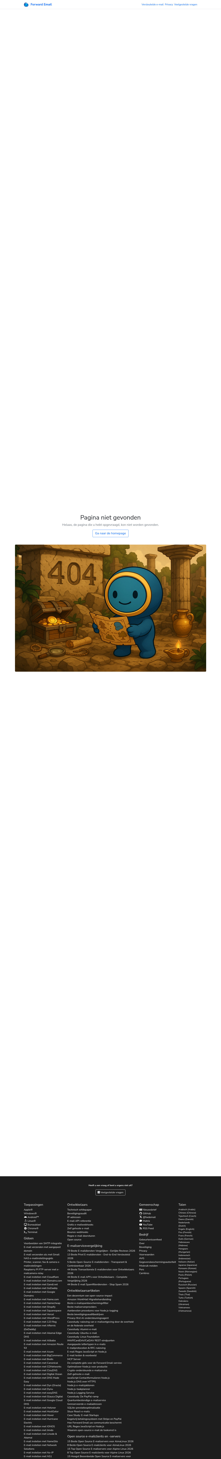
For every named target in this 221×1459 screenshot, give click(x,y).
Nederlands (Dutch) (184, 1224)
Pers (141, 1269)
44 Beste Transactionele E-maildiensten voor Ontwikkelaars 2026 (100, 1271)
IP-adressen (74, 1217)
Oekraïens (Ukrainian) (184, 1303)
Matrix (144, 1221)
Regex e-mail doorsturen (81, 1236)
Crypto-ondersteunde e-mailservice (87, 1370)
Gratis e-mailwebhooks (80, 1224)
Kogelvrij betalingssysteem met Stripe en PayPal (94, 1419)
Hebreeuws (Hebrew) (184, 1244)
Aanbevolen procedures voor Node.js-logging (92, 1310)
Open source (74, 1239)
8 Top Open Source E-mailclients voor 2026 (99, 1452)
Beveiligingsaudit (77, 1213)
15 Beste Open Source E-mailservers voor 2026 (100, 1441)
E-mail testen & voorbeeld (82, 1355)
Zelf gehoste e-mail (78, 1228)
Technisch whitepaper (79, 1209)
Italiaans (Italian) (187, 1261)
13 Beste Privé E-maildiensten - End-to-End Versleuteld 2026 (98, 1256)
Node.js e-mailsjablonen (80, 1385)
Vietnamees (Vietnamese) (185, 1309)
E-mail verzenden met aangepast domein (42, 1249)
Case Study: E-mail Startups (83, 1415)
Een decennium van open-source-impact (89, 1295)
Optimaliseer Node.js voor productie (87, 1366)
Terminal (30, 1232)
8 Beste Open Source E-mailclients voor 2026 (99, 1445)
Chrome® (31, 1228)
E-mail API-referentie (79, 1221)
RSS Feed (146, 1228)
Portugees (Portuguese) (185, 1280)
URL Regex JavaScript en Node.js (85, 1426)
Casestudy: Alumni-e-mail (82, 1329)
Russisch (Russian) (188, 1284)
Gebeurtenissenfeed (150, 1239)
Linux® (30, 1221)
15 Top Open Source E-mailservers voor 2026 (100, 1449)
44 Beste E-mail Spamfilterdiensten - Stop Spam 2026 (98, 1284)
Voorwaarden (146, 1254)
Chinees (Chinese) (187, 1212)
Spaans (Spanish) (187, 1287)
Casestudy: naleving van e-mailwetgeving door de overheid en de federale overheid (100, 1323)
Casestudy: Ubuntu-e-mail (82, 1333)
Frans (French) (185, 1235)
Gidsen (29, 1238)
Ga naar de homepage (110, 533)
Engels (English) (186, 1229)
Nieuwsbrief (147, 1209)
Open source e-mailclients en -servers (93, 1436)
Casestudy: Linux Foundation (83, 1336)
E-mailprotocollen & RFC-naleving (86, 1348)
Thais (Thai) (184, 1294)
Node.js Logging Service (80, 1393)
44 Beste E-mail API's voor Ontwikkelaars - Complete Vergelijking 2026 (97, 1278)
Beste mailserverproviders (82, 1307)
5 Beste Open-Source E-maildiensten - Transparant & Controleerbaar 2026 (97, 1263)
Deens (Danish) (186, 1219)
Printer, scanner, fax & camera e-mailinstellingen (42, 1263)
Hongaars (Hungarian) (184, 1250)
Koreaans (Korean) (187, 1268)
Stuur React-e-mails (78, 1411)
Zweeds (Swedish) (188, 1291)
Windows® (30, 1213)
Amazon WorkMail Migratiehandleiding (89, 1299)
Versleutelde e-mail (153, 4)
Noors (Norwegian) (188, 1271)
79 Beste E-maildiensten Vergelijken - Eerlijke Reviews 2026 (101, 1251)
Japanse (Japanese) (188, 1265)
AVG (141, 1258)
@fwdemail (147, 1217)
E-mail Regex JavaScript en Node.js (87, 1351)
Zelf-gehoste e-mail (78, 1374)
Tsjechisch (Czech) (187, 1216)
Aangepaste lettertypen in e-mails (86, 1344)
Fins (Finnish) (185, 1232)
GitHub (145, 1213)
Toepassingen (33, 1205)
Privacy (169, 4)
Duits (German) (186, 1238)
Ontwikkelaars (77, 1205)
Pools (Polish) (185, 1274)
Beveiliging (145, 1247)
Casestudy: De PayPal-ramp (83, 1396)
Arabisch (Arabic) (187, 1209)
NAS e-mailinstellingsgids (38, 1258)
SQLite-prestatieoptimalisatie (83, 1407)
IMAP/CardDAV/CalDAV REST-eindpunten (90, 1340)
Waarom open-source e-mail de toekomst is (91, 1430)
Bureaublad (32, 1224)
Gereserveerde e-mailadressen (84, 1404)
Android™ (31, 1217)
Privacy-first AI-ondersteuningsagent (88, 1318)
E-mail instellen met (41, 1277)
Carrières (144, 1273)
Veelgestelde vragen (185, 4)
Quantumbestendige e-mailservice (86, 1400)
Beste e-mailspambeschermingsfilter (87, 1303)
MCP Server (74, 1359)
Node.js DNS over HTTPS (81, 1381)
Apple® (28, 1209)
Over (142, 1243)
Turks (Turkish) (186, 1297)
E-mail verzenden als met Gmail (42, 1254)
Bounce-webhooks (77, 1232)
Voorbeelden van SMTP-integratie (43, 1243)
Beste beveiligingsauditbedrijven (85, 1314)
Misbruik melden (148, 1265)
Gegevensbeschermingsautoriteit (157, 1262)
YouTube (146, 1224)
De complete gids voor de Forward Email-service (94, 1363)
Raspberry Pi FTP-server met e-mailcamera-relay (41, 1271)
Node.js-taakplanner (78, 1389)
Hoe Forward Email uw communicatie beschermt (94, 1422)
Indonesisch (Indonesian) (185, 1257)
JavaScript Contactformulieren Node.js (88, 1378)
